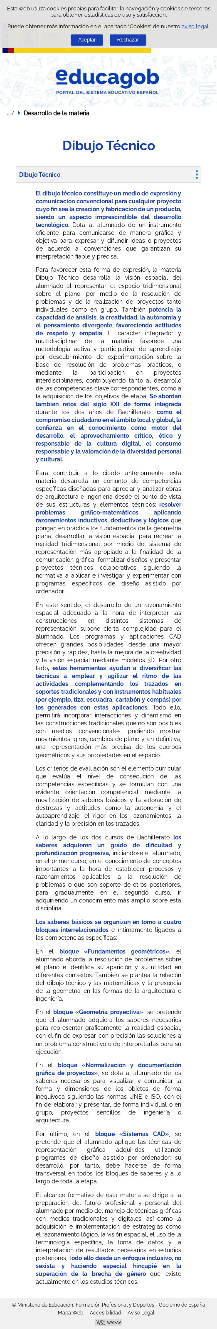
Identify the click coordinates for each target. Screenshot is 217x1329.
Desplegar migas (10, 113)
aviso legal (195, 26)
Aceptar (87, 40)
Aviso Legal (141, 1313)
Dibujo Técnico (39, 174)
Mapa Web (70, 1313)
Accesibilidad (105, 1313)
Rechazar (128, 40)
